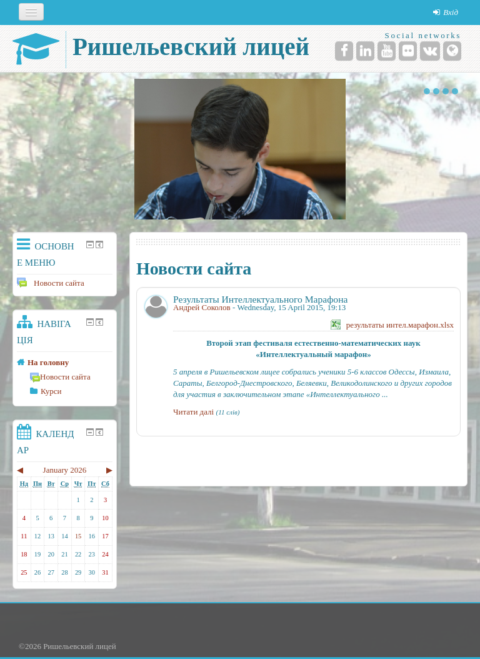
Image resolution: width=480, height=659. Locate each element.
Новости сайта (50, 283)
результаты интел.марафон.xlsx (400, 325)
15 (78, 536)
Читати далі (193, 411)
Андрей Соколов (202, 307)
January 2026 (65, 470)
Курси (51, 391)
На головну (48, 362)
